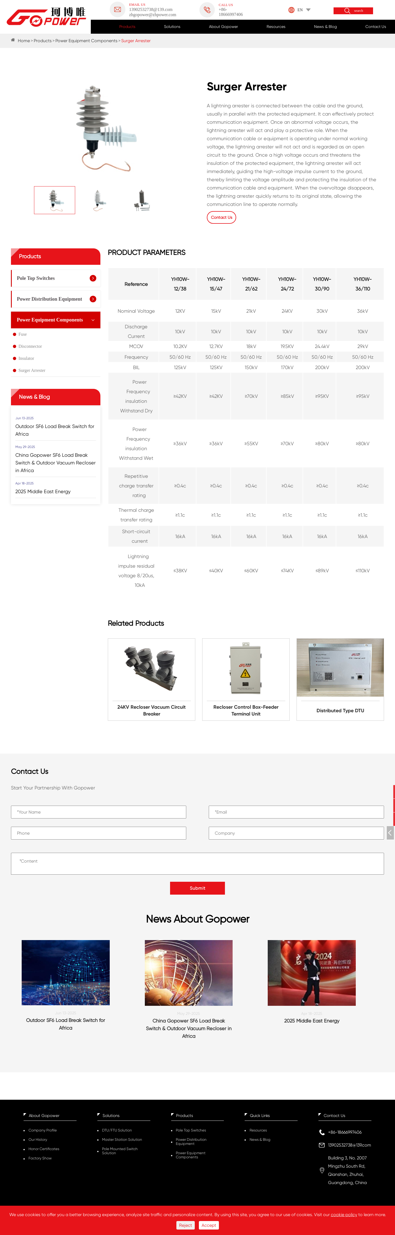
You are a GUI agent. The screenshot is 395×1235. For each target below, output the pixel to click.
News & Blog (325, 26)
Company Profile (43, 1132)
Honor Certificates (44, 1150)
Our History (38, 1141)
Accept (209, 1225)
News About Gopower (197, 919)
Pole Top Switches (36, 277)
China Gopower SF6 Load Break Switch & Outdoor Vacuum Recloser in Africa (55, 462)
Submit (197, 887)
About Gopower (223, 26)
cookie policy (344, 1214)
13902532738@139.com (349, 1146)
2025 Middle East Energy (42, 491)
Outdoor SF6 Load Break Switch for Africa (54, 429)
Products (127, 26)
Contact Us (375, 26)
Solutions (172, 26)
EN (300, 10)
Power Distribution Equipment (49, 298)
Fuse (22, 333)
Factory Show (40, 1160)
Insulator (26, 357)
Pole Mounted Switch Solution (120, 1152)
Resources (276, 26)
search (358, 11)
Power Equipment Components (86, 40)
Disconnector (30, 345)
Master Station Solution (122, 1141)
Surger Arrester (136, 40)
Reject (185, 1225)
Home (24, 40)
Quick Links (260, 1117)
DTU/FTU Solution (117, 1132)
